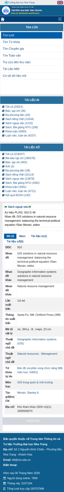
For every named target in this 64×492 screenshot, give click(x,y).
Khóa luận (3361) (14, 186)
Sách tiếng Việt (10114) (18, 174)
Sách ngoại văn (18, 206)
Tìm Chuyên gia (13, 48)
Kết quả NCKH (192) (16, 195)
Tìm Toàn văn (12, 55)
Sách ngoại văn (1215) (17, 123)
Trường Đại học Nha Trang (20, 2)
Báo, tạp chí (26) (14, 110)
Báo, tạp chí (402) (14, 162)
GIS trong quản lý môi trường (35, 382)
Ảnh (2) (8, 166)
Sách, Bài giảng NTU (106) (20, 127)
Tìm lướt (8, 35)
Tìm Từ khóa (11, 42)
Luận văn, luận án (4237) (19, 135)
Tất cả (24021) (12, 106)
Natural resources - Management (37, 353)
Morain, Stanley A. (28, 392)
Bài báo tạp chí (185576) (18, 158)
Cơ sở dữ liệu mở (14, 75)
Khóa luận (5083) (14, 131)
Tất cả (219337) (13, 154)
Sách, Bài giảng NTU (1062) (21, 182)
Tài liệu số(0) (15, 241)
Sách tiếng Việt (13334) (18, 119)
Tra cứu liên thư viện (16, 62)
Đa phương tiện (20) (16, 114)
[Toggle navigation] (60, 19)
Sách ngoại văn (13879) (18, 178)
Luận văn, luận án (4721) (19, 191)
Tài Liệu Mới (11, 69)
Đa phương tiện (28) (16, 170)
